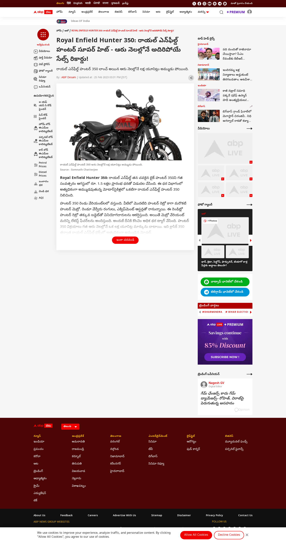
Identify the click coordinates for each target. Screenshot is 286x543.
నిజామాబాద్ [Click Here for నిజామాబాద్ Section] (117, 457)
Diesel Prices (40, 174)
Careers (93, 516)
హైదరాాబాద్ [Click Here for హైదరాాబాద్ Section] (117, 471)
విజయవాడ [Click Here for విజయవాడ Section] (78, 471)
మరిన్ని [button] (203, 12)
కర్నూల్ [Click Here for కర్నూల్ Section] (76, 457)
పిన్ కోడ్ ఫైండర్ (40, 117)
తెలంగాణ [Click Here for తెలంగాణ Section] (115, 436)
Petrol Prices (40, 165)
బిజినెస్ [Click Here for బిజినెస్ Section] (229, 436)
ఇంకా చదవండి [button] (125, 240)
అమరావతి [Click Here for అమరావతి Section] (78, 442)
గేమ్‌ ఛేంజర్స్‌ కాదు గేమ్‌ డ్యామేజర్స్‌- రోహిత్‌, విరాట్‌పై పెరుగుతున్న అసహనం (222, 398)
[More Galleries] (249, 204)
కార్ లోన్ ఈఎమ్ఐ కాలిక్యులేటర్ (43, 154)
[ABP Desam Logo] (43, 12)
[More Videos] (249, 128)
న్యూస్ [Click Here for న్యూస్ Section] (37, 436)
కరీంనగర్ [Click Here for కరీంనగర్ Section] (115, 464)
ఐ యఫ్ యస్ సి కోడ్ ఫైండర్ (42, 106)
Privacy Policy (214, 516)
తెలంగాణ (103, 12)
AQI (39, 198)
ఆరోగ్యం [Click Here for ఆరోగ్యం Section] (191, 442)
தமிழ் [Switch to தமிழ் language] (125, 3)
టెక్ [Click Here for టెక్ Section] (35, 501)
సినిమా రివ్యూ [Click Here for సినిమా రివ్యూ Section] (156, 464)
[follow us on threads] (204, 3)
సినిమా (146, 12)
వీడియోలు (42, 51)
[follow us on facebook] (199, 3)
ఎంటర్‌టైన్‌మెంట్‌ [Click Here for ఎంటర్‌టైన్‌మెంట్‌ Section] (157, 436)
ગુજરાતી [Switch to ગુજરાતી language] (115, 3)
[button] (43, 38)
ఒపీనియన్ (42, 87)
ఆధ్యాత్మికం (185, 12)
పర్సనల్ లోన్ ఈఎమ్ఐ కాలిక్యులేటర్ (43, 141)
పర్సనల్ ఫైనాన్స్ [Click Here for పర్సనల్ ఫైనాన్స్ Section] (234, 449)
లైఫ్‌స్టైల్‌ (170, 12)
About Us (39, 516)
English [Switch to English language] (78, 3)
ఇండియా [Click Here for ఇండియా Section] (39, 442)
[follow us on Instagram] (214, 3)
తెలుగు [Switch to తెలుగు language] (60, 3)
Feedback (66, 516)
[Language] (70, 427)
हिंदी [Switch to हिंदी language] (69, 3)
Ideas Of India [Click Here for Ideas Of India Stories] (80, 21)
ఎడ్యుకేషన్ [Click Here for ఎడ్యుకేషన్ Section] (40, 493)
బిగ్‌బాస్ (132, 12)
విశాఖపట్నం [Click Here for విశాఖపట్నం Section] (79, 486)
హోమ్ (59, 12)
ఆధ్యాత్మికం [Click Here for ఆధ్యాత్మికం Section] (40, 479)
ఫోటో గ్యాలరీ (43, 71)
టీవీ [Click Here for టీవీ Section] (150, 449)
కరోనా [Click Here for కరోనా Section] (37, 457)
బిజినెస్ (118, 12)
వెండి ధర (41, 192)
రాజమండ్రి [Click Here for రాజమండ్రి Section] (78, 449)
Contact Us (245, 516)
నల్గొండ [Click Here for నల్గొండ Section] (114, 449)
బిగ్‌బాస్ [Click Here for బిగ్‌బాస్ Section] (152, 457)
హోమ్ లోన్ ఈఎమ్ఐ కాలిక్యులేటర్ (43, 128)
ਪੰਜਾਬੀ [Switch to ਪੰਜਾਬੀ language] (96, 3)
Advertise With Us (124, 516)
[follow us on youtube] (209, 3)
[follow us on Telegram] (220, 3)
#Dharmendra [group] (212, 311)
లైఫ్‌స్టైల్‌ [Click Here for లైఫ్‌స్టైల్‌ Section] (191, 436)
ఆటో (66, 31)
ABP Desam (68, 77)
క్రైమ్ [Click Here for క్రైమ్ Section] (36, 486)
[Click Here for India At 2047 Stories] (61, 21)
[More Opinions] (249, 374)
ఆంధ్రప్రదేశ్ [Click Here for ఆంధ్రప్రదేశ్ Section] (78, 436)
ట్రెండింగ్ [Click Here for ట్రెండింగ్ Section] (38, 471)
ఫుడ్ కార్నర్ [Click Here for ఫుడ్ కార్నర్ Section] (193, 449)
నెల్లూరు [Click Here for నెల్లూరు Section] (76, 479)
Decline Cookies (229, 535)
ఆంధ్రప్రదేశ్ (86, 12)
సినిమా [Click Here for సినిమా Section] (152, 442)
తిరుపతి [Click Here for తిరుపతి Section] (77, 464)
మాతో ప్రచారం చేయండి (241, 3)
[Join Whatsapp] (225, 3)
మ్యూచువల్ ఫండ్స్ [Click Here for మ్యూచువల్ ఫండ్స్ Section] (236, 442)
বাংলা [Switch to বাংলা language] (105, 3)
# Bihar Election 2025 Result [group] (246, 311)
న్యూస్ (72, 12)
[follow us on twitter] (194, 3)
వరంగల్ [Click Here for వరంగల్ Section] (115, 442)
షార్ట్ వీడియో (43, 58)
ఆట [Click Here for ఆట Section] (36, 464)
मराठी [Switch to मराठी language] (88, 3)
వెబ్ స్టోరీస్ (42, 64)
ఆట (158, 12)
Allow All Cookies (196, 535)
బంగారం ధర (41, 183)
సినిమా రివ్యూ (40, 79)
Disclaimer (184, 516)
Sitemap (156, 516)
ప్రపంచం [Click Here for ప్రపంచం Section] (39, 449)
